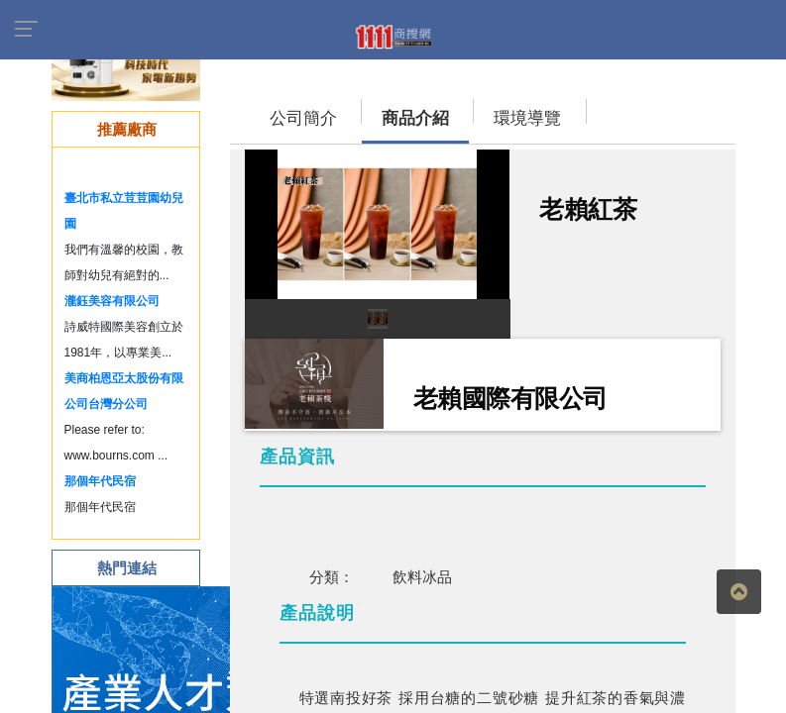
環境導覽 (527, 118)
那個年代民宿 (100, 481)
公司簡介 (303, 118)
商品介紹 (415, 118)
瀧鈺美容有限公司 (112, 301)
